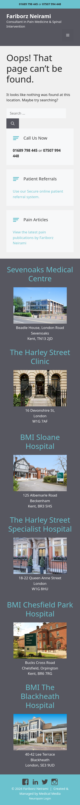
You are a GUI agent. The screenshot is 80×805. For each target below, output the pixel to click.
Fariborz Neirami (28, 16)
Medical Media (50, 793)
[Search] (12, 123)
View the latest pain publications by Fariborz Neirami (33, 237)
